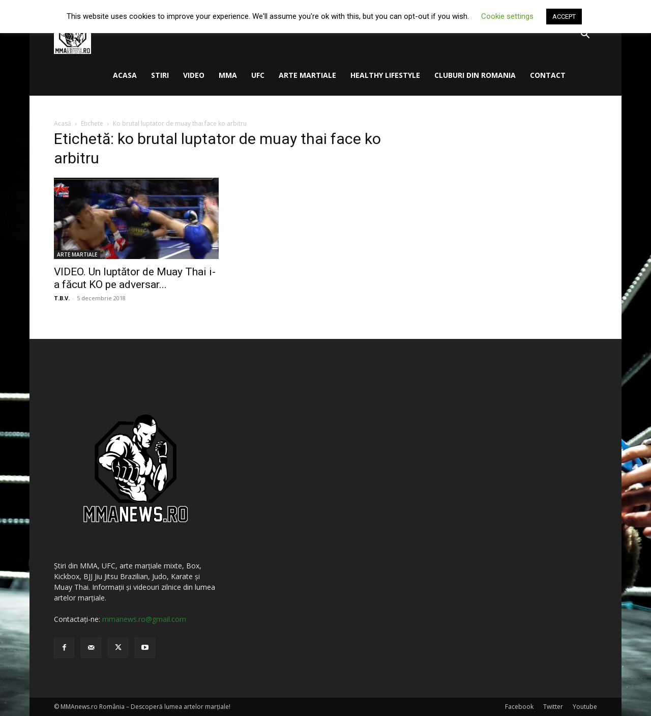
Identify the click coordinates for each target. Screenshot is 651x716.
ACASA (125, 75)
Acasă (62, 123)
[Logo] (72, 34)
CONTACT (548, 75)
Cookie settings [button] (507, 16)
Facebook (519, 706)
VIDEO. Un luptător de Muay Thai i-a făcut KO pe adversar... (135, 278)
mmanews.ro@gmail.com (144, 619)
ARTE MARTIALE (307, 75)
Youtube (585, 706)
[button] (585, 35)
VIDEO (193, 75)
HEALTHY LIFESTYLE (385, 75)
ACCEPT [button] (564, 16)
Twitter (553, 706)
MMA (228, 75)
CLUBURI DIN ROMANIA (475, 75)
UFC (257, 75)
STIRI (160, 75)
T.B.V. (62, 298)
